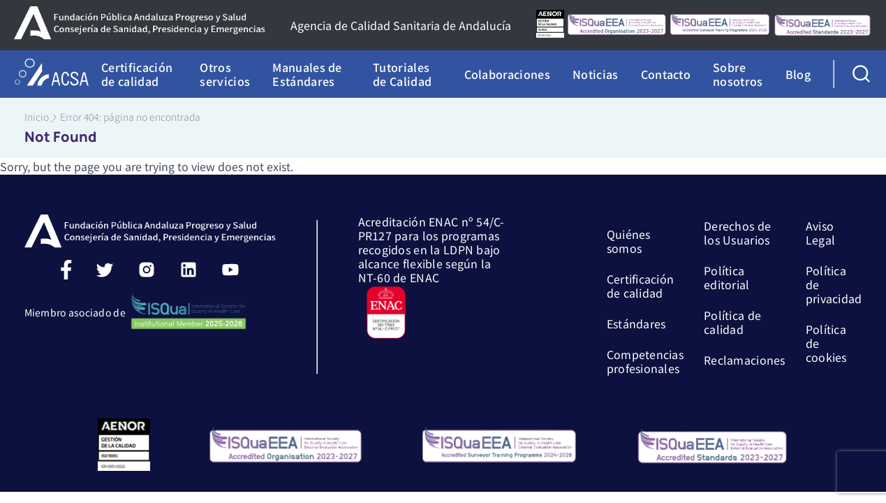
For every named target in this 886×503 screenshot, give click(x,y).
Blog (798, 74)
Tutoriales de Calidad (402, 74)
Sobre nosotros (738, 74)
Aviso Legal (820, 232)
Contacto (666, 74)
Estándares (636, 322)
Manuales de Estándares (307, 74)
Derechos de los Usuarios (737, 232)
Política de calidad (732, 321)
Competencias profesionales (645, 360)
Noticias (596, 74)
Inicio (36, 117)
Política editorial (727, 276)
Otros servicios (225, 74)
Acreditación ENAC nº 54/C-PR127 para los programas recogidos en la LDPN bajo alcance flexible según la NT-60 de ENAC (431, 277)
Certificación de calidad (136, 74)
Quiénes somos (629, 240)
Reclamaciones (744, 359)
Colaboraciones (507, 74)
